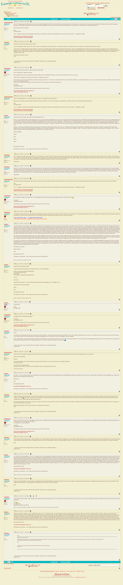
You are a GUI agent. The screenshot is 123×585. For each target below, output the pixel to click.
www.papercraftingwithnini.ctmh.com (22, 386)
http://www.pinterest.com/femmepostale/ (23, 37)
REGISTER (101, 8)
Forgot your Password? (91, 9)
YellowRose (7, 212)
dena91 (6, 302)
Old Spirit (6, 42)
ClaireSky (6, 497)
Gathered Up (11, 14)
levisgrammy (7, 68)
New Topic (87, 13)
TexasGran (7, 155)
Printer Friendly (92, 14)
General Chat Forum (11, 13)
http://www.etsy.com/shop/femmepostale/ (23, 36)
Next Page (119, 17)
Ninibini (6, 115)
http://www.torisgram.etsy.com (21, 92)
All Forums (8, 12)
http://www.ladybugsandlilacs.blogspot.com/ (24, 90)
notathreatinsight (8, 22)
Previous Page (113, 17)
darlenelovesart (8, 352)
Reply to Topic (95, 13)
